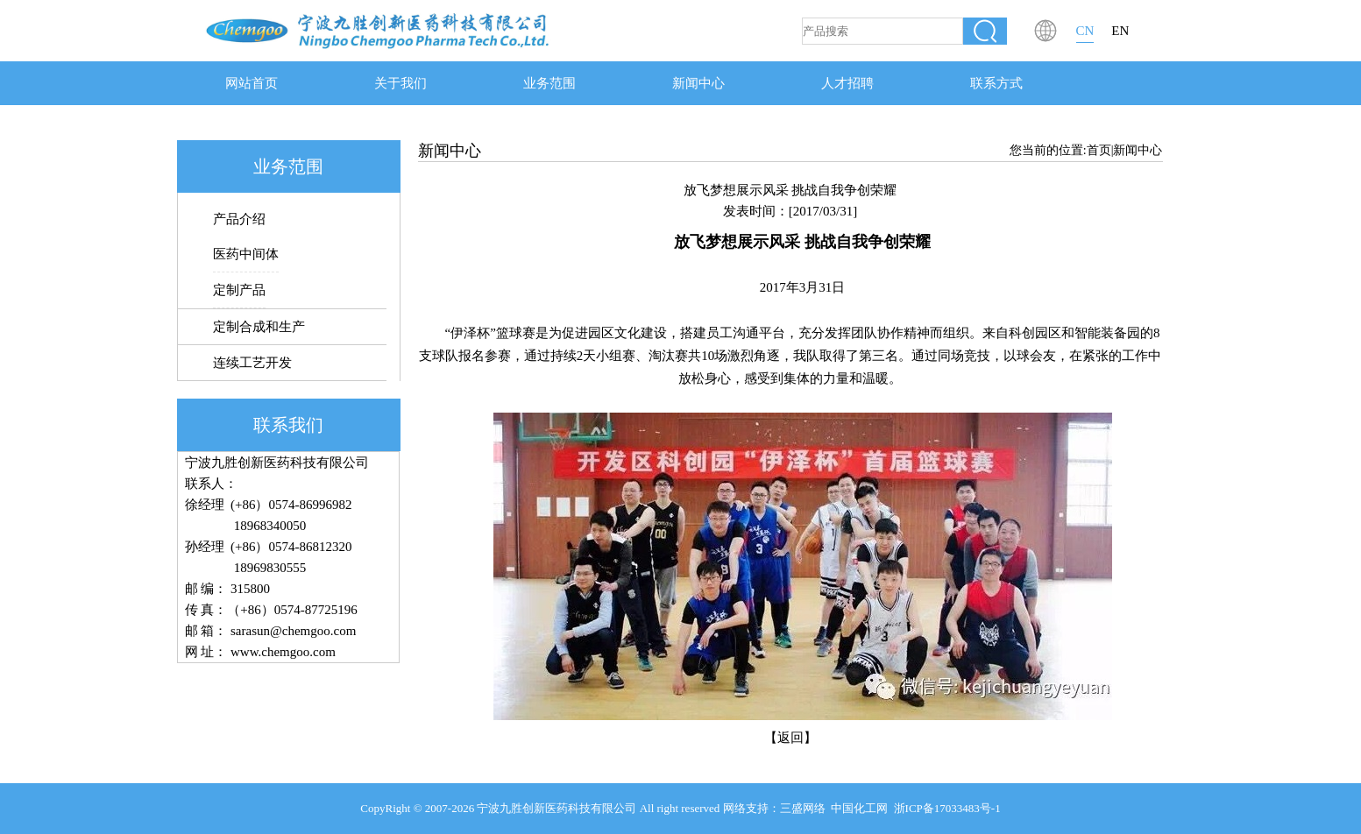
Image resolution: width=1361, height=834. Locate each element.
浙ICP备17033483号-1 (947, 808)
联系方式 (996, 83)
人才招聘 (847, 83)
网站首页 (251, 83)
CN (1085, 31)
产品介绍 (239, 219)
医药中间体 (246, 254)
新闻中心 (698, 83)
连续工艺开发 (252, 363)
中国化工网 (859, 808)
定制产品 (239, 290)
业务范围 (549, 83)
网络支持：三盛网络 (774, 808)
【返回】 (790, 738)
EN (1120, 31)
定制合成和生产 (259, 327)
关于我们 (400, 83)
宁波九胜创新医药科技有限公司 (556, 808)
